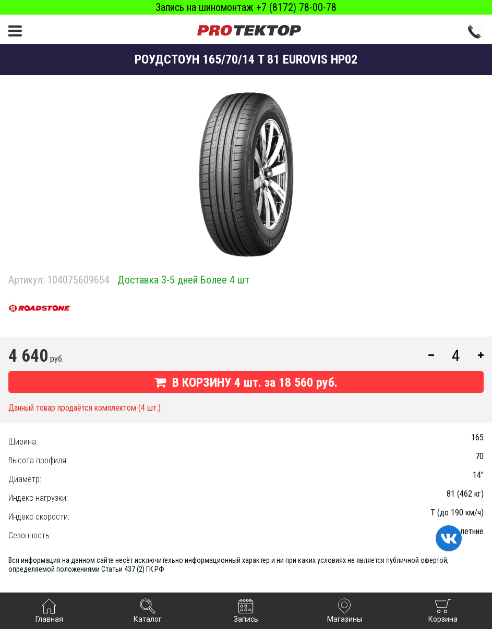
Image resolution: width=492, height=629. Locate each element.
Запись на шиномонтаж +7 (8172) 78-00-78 (246, 7)
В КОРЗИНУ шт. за (246, 382)
